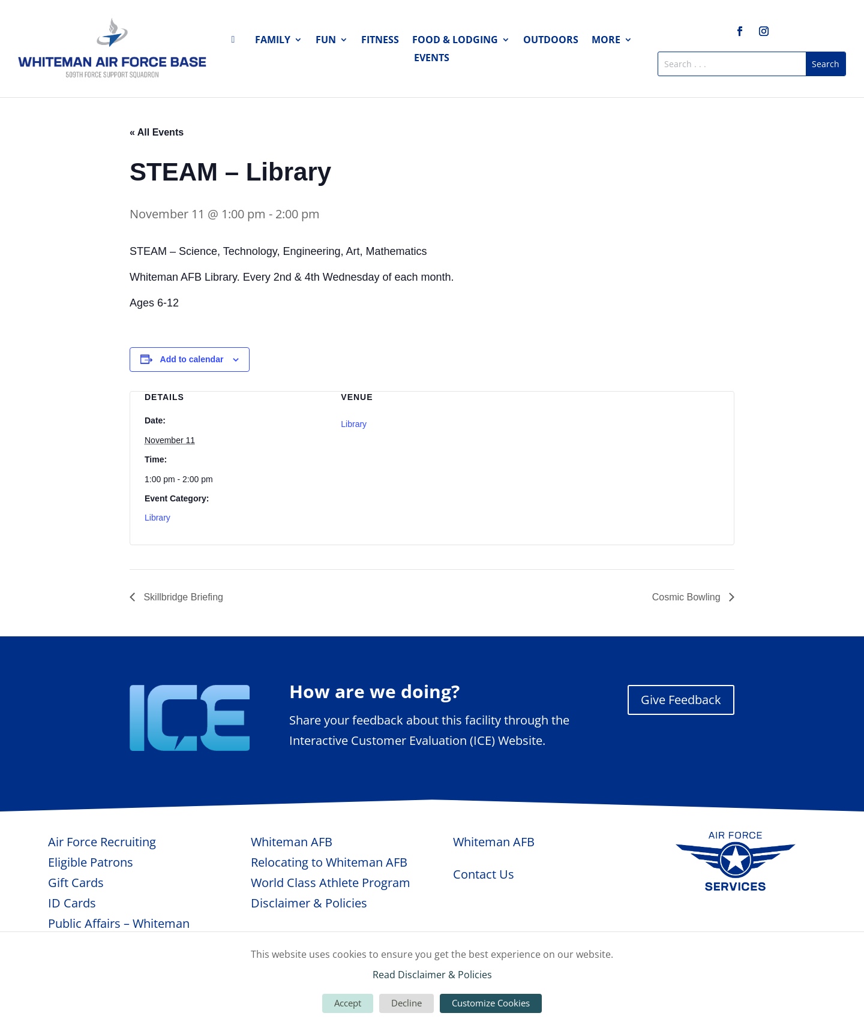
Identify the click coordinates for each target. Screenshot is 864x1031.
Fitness (380, 40)
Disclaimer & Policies (309, 903)
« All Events (157, 132)
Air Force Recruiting (102, 842)
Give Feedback (681, 700)
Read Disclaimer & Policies (432, 974)
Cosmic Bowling (687, 597)
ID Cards (72, 903)
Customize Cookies (491, 1003)
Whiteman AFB (291, 842)
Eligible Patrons (90, 862)
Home (236, 42)
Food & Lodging (455, 40)
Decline (406, 1003)
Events (431, 58)
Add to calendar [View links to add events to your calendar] (192, 359)
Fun (326, 40)
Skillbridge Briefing (182, 597)
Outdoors (550, 40)
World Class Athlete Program (330, 882)
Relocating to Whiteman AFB (329, 862)
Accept (347, 1003)
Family (272, 40)
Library (157, 517)
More (606, 40)
